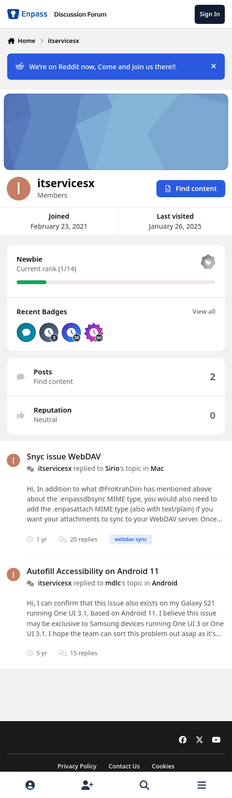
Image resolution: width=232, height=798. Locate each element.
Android (164, 582)
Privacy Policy (76, 766)
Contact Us (124, 766)
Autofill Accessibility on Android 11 (93, 570)
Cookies (163, 766)
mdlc (113, 582)
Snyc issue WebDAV (64, 456)
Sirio (112, 468)
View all (203, 311)
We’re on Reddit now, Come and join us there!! (95, 66)
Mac (157, 468)
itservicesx (54, 468)
